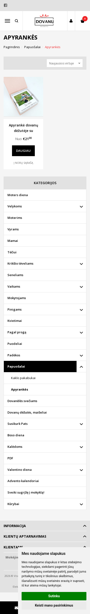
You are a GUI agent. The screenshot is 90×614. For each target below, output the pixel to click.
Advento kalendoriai (23, 481)
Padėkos (13, 355)
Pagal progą (16, 332)
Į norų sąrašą (23, 163)
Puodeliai (14, 343)
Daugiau (23, 150)
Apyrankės (19, 389)
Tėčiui (12, 252)
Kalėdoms (14, 446)
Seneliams (15, 275)
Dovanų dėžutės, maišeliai (27, 412)
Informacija (15, 525)
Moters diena (17, 195)
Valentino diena (19, 469)
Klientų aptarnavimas (25, 536)
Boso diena (15, 435)
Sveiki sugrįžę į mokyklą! (25, 492)
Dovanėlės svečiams (22, 401)
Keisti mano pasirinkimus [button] (54, 605)
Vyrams (13, 229)
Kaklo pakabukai (23, 378)
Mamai (12, 241)
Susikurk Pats (17, 423)
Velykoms (14, 206)
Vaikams (13, 286)
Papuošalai (16, 366)
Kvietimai (14, 320)
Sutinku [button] (54, 596)
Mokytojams (16, 298)
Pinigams (14, 309)
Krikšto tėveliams (20, 263)
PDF (10, 458)
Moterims (14, 218)
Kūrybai (13, 504)
